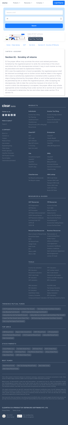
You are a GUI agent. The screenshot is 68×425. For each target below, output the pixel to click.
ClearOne (50, 159)
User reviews (5, 143)
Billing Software (51, 161)
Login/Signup (58, 3)
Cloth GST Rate (52, 188)
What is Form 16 (51, 210)
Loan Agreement (52, 243)
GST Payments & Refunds (36, 218)
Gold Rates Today (34, 293)
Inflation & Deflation (53, 241)
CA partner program (34, 157)
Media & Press (6, 140)
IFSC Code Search (52, 272)
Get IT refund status (53, 290)
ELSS (30, 239)
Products (17, 3)
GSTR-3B (31, 225)
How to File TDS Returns (54, 215)
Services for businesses (54, 166)
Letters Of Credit (52, 256)
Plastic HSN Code (52, 185)
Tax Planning (32, 117)
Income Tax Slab (52, 205)
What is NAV (32, 254)
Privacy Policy (6, 410)
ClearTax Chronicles (8, 153)
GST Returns (32, 208)
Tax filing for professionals (36, 178)
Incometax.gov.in (52, 220)
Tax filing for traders (34, 180)
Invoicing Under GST (34, 220)
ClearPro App (32, 166)
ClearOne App (51, 169)
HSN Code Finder (52, 178)
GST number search (53, 270)
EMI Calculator (33, 270)
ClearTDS (50, 143)
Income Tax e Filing (34, 114)
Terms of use (16, 410)
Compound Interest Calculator (38, 298)
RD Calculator (33, 288)
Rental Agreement (52, 253)
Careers (4, 138)
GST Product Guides (8, 155)
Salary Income (51, 213)
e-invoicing (32, 145)
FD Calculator (33, 290)
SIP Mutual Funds (34, 241)
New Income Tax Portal (54, 218)
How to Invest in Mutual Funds (37, 234)
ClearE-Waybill (51, 138)
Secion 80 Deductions (53, 119)
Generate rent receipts (54, 275)
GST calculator (33, 280)
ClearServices (33, 122)
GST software (33, 140)
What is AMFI (32, 251)
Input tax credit (33, 148)
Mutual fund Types (34, 236)
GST (30, 135)
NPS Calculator (51, 280)
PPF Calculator (51, 267)
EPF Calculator (51, 295)
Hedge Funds (32, 244)
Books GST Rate (52, 190)
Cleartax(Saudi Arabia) (8, 160)
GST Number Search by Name (56, 298)
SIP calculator (33, 277)
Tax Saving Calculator (53, 288)
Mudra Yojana (51, 238)
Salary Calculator (52, 293)
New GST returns (33, 143)
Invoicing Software (52, 164)
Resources (28, 3)
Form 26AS (50, 208)
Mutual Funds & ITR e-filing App (38, 124)
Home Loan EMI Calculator (55, 277)
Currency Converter (34, 295)
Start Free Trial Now (35, 39)
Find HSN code (51, 285)
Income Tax (50, 117)
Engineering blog (7, 145)
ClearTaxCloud (33, 164)
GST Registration (34, 205)
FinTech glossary (7, 150)
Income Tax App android (54, 114)
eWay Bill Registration (53, 145)
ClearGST (50, 135)
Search (34, 25)
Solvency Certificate (53, 248)
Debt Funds (32, 246)
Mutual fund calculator (35, 272)
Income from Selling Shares (55, 223)
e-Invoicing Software (53, 140)
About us (4, 133)
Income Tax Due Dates (54, 225)
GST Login (32, 138)
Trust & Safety (6, 158)
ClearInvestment (33, 119)
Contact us (5, 135)
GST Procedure (33, 210)
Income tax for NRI (52, 122)
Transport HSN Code (53, 183)
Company (40, 3)
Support (4, 124)
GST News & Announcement (37, 213)
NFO (30, 249)
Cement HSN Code (53, 180)
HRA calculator (33, 285)
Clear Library (5, 148)
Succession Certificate (54, 246)
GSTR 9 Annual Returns (35, 215)
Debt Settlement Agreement (56, 251)
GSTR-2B (31, 223)
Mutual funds (32, 127)
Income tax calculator (35, 267)
